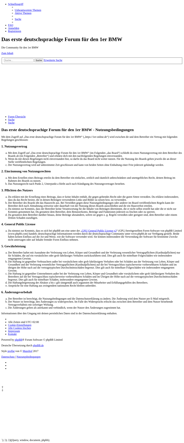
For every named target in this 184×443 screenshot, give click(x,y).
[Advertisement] (92, 89)
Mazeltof (27, 351)
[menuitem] (28, 10)
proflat (11, 351)
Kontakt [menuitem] (12, 334)
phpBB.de (38, 345)
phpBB (18, 339)
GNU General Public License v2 (99, 230)
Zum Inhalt (7, 53)
